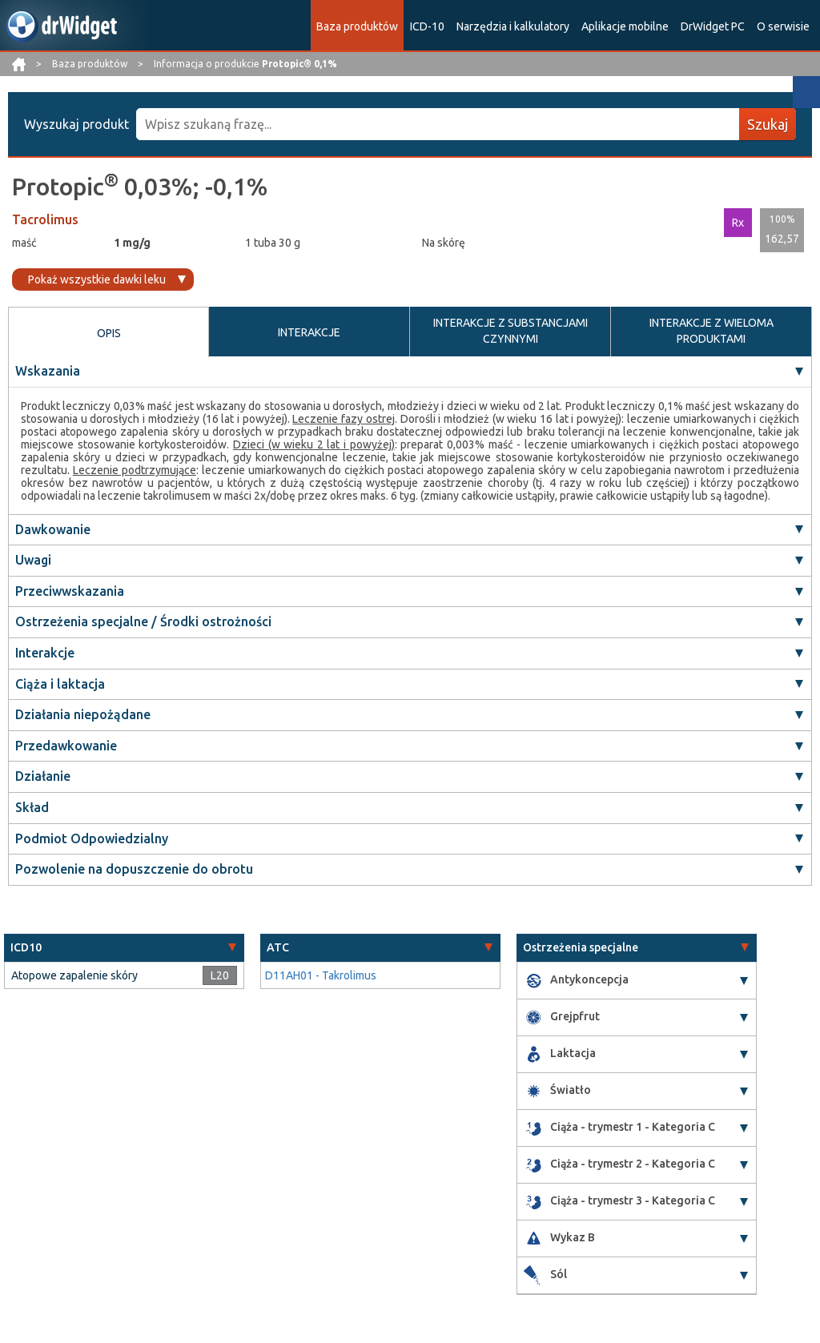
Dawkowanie (52, 529)
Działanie (42, 776)
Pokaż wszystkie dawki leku (97, 279)
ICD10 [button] (26, 947)
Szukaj (767, 124)
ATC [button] (278, 947)
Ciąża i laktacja (60, 684)
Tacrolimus (45, 219)
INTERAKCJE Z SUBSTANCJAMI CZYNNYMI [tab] (510, 330)
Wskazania (47, 371)
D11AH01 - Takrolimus (320, 975)
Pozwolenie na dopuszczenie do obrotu (134, 869)
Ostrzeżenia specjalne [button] (580, 947)
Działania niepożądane (83, 714)
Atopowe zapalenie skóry (74, 975)
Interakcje (44, 652)
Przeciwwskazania (69, 591)
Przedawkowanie (66, 745)
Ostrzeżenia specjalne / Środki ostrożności (143, 621)
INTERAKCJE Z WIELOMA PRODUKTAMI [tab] (711, 330)
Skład (32, 807)
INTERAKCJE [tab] (309, 332)
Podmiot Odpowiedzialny (91, 838)
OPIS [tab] (109, 333)
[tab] (124, 948)
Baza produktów (357, 26)
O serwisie (783, 26)
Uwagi (33, 560)
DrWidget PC (713, 26)
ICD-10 (427, 26)
